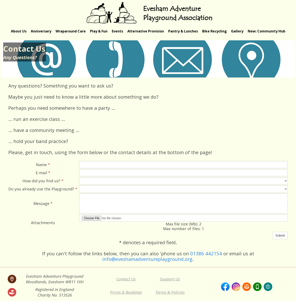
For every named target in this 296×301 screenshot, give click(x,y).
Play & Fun (99, 31)
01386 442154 (206, 253)
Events (117, 31)
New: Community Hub (266, 31)
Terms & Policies (170, 292)
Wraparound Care (71, 31)
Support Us (170, 279)
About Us (19, 31)
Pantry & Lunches (183, 31)
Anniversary (41, 31)
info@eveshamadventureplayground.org (147, 259)
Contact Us (126, 279)
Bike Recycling (214, 31)
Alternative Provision (145, 31)
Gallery (237, 31)
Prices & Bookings (126, 292)
